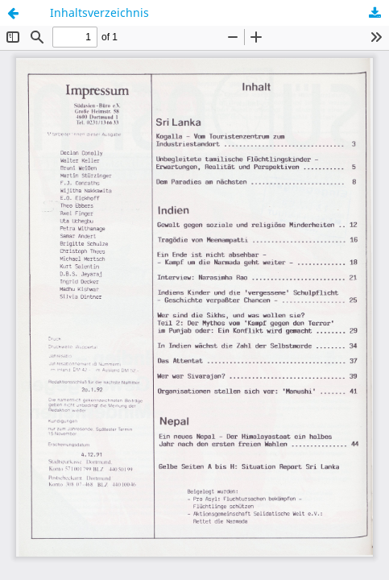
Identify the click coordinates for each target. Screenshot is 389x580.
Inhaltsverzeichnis (99, 12)
